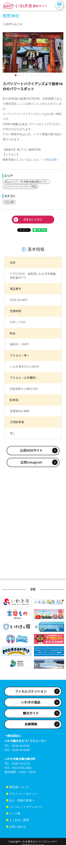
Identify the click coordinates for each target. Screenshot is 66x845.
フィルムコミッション (30, 691)
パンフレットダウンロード (26, 807)
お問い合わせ (17, 827)
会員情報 (30, 724)
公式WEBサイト (31, 450)
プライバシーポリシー (23, 794)
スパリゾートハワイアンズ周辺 (21, 186)
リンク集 (14, 813)
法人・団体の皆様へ (21, 800)
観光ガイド (31, 713)
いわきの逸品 (30, 702)
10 (16, 75)
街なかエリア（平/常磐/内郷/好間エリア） (26, 181)
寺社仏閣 (50, 160)
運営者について (19, 787)
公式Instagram (31, 462)
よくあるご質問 (19, 820)
